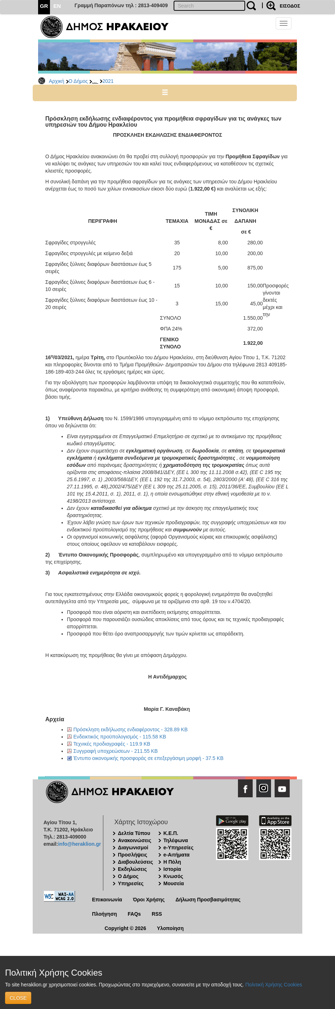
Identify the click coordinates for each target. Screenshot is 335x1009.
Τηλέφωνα (176, 840)
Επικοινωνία (107, 899)
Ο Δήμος (78, 81)
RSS (157, 914)
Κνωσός (173, 876)
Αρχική (56, 81)
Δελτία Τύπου (134, 833)
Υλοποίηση (170, 928)
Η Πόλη (172, 862)
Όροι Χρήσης (149, 899)
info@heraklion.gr (79, 844)
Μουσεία (174, 883)
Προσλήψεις (132, 855)
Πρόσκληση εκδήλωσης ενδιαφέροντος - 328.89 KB (130, 729)
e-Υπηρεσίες (179, 847)
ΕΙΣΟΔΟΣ (290, 6)
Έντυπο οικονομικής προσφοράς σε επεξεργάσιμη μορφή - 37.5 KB (148, 758)
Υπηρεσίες (130, 883)
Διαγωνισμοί (133, 847)
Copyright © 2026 (125, 928)
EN (57, 6)
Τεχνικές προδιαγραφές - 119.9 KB (111, 744)
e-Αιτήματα (177, 855)
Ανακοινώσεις (134, 840)
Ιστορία (172, 869)
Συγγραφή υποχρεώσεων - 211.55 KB (115, 751)
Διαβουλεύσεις (135, 862)
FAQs (134, 914)
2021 (108, 81)
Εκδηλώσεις (132, 869)
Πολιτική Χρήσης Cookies (273, 984)
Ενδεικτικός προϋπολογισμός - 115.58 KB (119, 737)
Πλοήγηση (104, 914)
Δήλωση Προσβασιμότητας (207, 899)
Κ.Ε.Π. (171, 833)
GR (44, 6)
